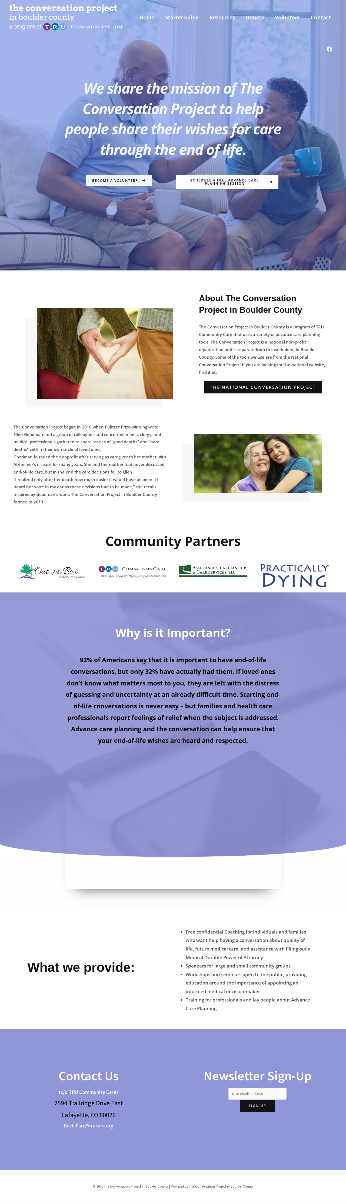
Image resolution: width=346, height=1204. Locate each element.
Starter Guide (182, 10)
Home (146, 10)
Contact (149, 24)
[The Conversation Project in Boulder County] (66, 16)
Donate (256, 10)
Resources (223, 10)
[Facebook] (329, 49)
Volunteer (289, 10)
